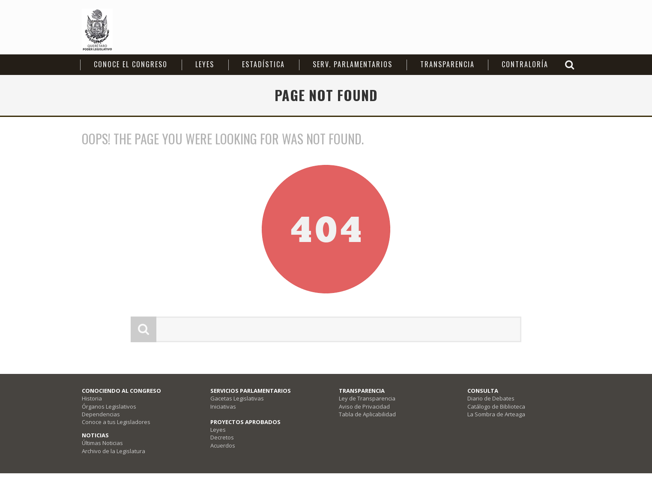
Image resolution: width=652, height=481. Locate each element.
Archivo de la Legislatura (113, 451)
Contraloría (525, 64)
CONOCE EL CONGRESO (130, 64)
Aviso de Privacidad (364, 406)
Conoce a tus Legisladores (116, 422)
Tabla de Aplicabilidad (367, 414)
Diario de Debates (490, 398)
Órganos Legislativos (109, 406)
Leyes (204, 64)
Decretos (222, 437)
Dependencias (101, 414)
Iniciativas (223, 406)
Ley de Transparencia (367, 398)
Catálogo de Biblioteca (496, 406)
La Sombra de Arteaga (496, 414)
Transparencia (447, 64)
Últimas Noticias (102, 443)
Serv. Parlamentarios (352, 64)
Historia (92, 398)
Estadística (263, 64)
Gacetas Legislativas (237, 398)
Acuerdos (222, 445)
